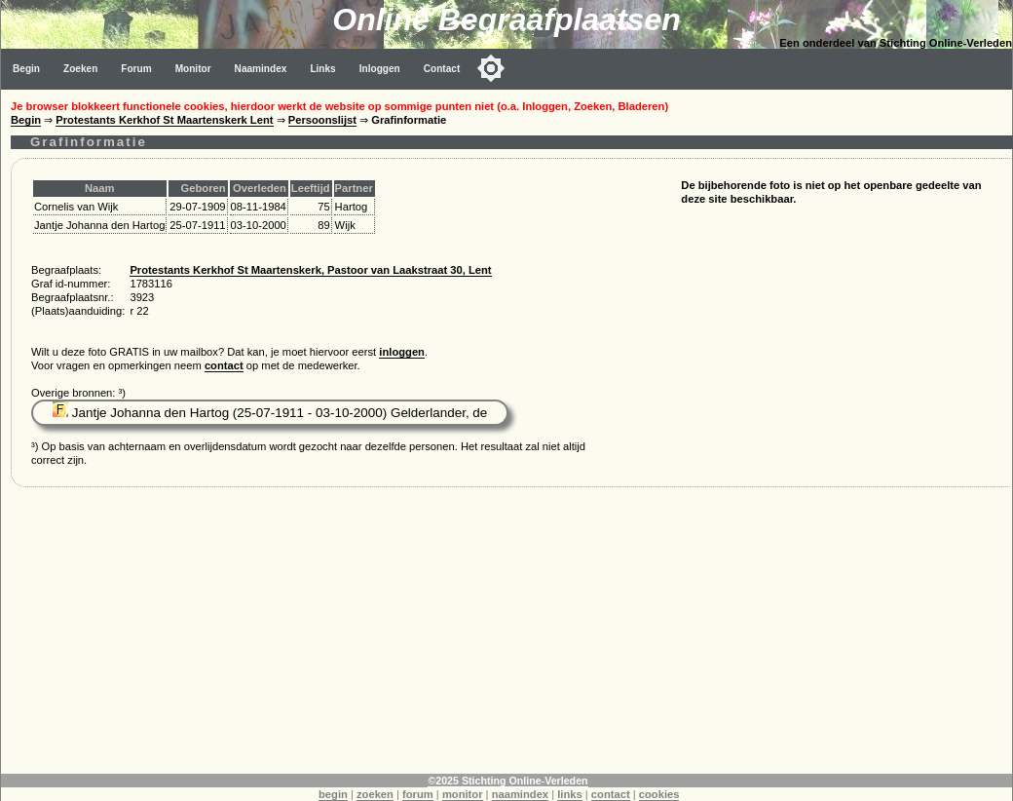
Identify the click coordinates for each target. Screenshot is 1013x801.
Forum (136, 68)
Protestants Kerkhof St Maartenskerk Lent (164, 120)
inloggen (402, 352)
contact (224, 365)
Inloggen (379, 68)
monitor (462, 794)
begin (333, 794)
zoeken (375, 794)
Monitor (193, 68)
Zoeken (80, 68)
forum (417, 794)
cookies (659, 794)
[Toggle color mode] (490, 68)
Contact (442, 68)
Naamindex (261, 68)
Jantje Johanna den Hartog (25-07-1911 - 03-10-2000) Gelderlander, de (270, 412)
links (569, 794)
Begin (26, 68)
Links (322, 68)
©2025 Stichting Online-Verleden (507, 780)
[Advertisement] (507, 637)
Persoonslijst (322, 120)
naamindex (520, 794)
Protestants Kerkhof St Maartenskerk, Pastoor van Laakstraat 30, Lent (310, 270)
